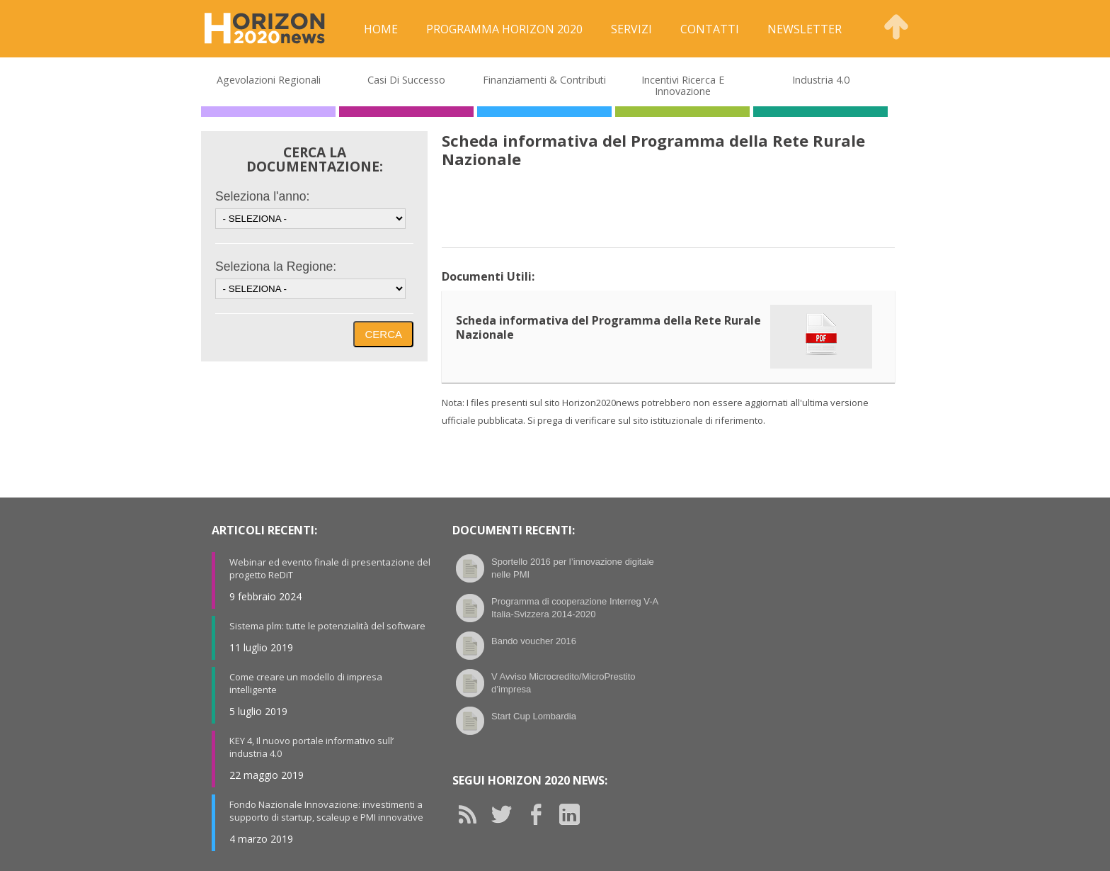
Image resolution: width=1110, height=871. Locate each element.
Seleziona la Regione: (275, 266)
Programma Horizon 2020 (504, 29)
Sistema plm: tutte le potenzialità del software (327, 625)
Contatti (709, 29)
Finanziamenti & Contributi (544, 79)
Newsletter (804, 29)
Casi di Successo (406, 79)
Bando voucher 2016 (533, 641)
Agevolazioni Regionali (269, 79)
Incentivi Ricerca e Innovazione (682, 85)
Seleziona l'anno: (262, 196)
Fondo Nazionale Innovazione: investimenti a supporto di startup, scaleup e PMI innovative (326, 811)
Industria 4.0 (820, 79)
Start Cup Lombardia (533, 716)
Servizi (631, 29)
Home (381, 29)
